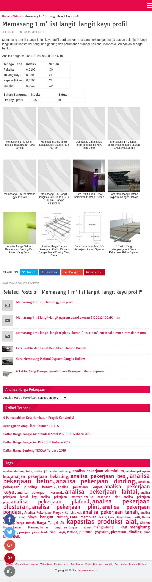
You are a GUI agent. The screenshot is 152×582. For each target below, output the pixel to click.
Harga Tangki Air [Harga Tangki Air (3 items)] (50, 523)
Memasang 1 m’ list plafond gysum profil (45, 302)
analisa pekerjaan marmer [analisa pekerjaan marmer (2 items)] (61, 497)
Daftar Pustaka (93, 564)
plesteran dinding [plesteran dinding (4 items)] (126, 532)
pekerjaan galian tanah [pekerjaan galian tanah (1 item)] (33, 532)
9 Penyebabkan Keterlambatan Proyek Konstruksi (38, 418)
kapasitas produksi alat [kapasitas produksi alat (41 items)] (102, 521)
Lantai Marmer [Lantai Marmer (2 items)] (25, 527)
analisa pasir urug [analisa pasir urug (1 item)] (60, 471)
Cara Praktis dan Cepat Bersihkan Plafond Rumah (51, 348)
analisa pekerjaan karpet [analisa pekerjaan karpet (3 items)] (80, 487)
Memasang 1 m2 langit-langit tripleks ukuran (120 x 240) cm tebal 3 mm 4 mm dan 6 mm (81, 333)
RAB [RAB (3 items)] (16, 537)
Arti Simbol (77, 564)
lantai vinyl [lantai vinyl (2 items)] (50, 527)
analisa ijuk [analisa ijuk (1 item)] (41, 471)
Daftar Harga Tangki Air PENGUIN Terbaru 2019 (37, 442)
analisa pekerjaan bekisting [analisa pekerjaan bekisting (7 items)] (39, 476)
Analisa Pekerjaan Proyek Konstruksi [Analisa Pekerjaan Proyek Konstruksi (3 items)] (52, 513)
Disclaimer (121, 564)
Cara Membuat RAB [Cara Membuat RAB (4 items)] (88, 517)
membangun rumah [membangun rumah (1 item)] (77, 527)
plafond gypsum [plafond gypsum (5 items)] (94, 532)
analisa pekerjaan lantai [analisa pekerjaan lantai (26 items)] (101, 491)
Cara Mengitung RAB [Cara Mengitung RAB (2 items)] (124, 517)
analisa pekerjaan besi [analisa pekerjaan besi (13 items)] (99, 476)
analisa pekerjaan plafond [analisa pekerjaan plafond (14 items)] (50, 501)
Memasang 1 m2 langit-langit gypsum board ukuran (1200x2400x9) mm (68, 317)
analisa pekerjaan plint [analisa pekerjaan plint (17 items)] (65, 507)
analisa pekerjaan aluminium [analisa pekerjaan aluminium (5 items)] (98, 471)
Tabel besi (46, 564)
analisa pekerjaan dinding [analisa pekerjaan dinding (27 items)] (95, 481)
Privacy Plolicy (137, 564)
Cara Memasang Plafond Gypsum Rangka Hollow (50, 359)
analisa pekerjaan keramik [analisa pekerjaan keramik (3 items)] (40, 492)
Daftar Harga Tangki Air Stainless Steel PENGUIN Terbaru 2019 (47, 434)
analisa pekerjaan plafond (24, 283)
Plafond (9, 32)
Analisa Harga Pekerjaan (20, 397)
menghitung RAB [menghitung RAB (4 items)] (110, 527)
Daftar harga (61, 564)
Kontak (109, 564)
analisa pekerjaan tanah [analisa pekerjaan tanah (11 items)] (110, 512)
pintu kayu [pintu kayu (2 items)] (57, 532)
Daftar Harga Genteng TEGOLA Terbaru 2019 (34, 450)
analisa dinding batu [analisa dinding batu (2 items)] (17, 471)
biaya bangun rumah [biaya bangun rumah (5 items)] (48, 517)
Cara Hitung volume (26, 564)
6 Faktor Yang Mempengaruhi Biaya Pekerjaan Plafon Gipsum (60, 371)
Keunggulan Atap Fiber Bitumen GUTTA (31, 426)
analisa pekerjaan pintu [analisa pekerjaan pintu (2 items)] (102, 497)
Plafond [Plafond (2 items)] (72, 532)
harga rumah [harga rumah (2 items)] (25, 523)
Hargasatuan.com (87, 570)
